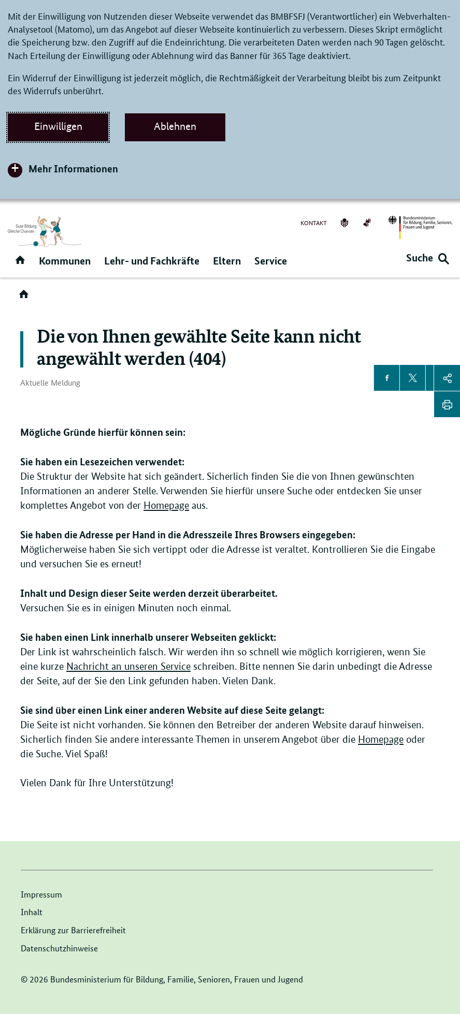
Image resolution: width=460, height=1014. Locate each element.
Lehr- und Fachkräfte (151, 260)
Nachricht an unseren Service (128, 666)
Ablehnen (175, 126)
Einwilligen (58, 126)
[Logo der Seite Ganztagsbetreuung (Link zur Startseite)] (45, 231)
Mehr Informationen (73, 168)
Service (270, 260)
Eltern (227, 260)
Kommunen (65, 260)
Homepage (166, 505)
